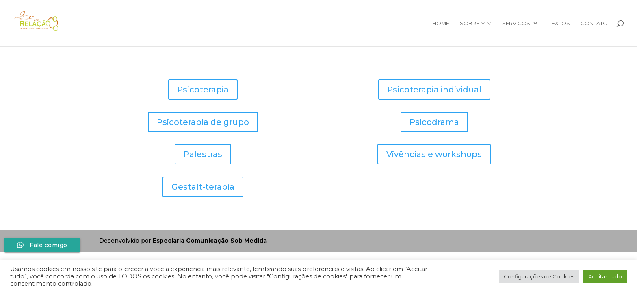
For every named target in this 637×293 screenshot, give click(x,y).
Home (440, 23)
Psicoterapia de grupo (203, 122)
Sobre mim (476, 23)
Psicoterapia (203, 89)
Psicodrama (434, 122)
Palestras (203, 154)
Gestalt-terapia (202, 187)
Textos (559, 23)
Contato (594, 23)
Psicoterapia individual (434, 89)
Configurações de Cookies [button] (539, 276)
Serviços (516, 23)
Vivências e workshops (434, 154)
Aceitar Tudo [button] (605, 276)
